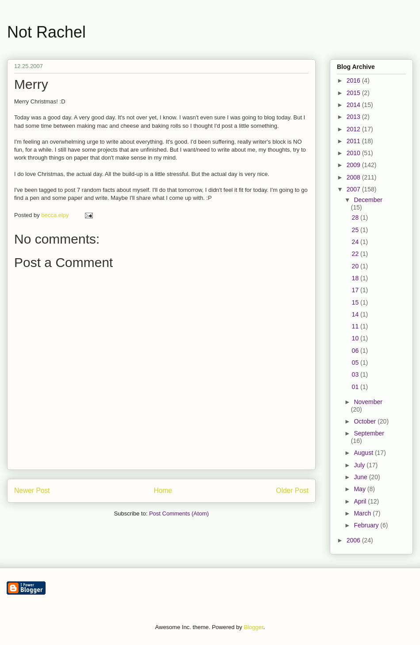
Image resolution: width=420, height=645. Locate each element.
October (366, 421)
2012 (354, 129)
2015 (354, 92)
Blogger (253, 627)
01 (356, 386)
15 (356, 302)
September (369, 433)
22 (356, 253)
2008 (354, 177)
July (360, 465)
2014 (354, 104)
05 (356, 362)
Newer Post (32, 490)
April (361, 501)
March (363, 513)
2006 (354, 540)
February (367, 525)
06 (356, 350)
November (368, 401)
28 (356, 217)
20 (356, 266)
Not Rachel (46, 32)
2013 (354, 116)
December (368, 199)
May (360, 488)
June (361, 477)
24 (356, 241)
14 (356, 314)
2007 (354, 189)
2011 (354, 141)
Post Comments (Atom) (179, 513)
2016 (354, 80)
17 (356, 290)
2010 (354, 152)
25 (356, 229)
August (364, 452)
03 (356, 374)
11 (356, 326)
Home (163, 490)
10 (356, 338)
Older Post (292, 490)
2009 (354, 164)
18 (356, 278)
